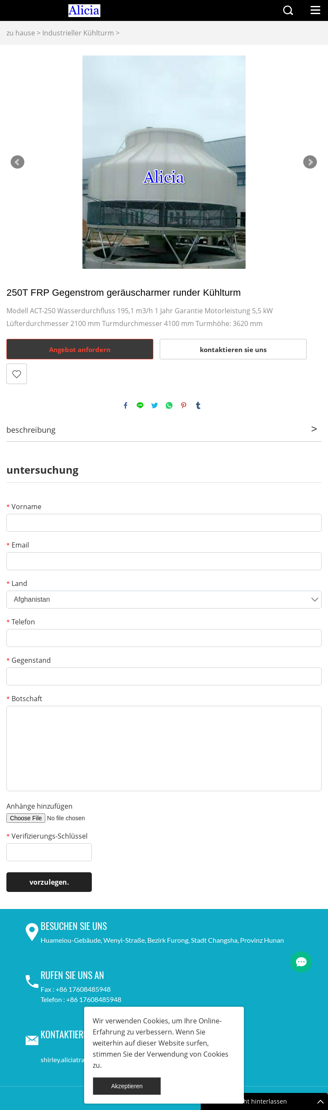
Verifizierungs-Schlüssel (47, 836)
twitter (154, 405)
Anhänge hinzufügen (39, 806)
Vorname (23, 506)
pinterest (183, 405)
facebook (125, 405)
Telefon (20, 621)
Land (16, 583)
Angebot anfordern (80, 349)
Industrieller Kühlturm (78, 33)
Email (17, 545)
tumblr (198, 405)
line (140, 405)
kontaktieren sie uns (233, 349)
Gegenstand (28, 660)
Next (310, 162)
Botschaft (24, 698)
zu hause (20, 33)
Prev (17, 162)
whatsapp (169, 405)
